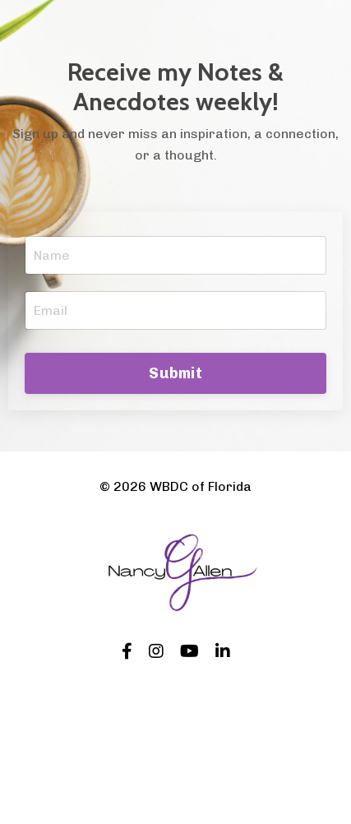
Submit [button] (175, 373)
